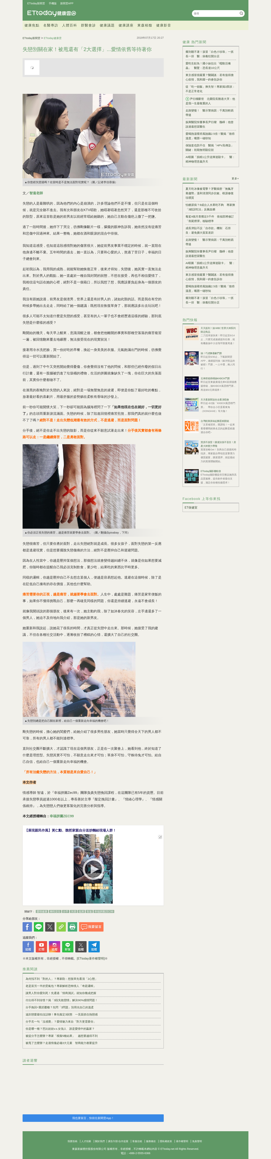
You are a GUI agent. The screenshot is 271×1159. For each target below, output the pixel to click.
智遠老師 (36, 193)
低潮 (81, 911)
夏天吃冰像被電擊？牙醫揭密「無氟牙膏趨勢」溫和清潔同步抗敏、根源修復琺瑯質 (210, 193)
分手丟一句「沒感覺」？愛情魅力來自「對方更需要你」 (61, 1021)
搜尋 (241, 13)
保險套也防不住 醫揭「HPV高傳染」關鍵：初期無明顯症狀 (210, 147)
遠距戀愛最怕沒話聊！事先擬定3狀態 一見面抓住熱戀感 (62, 1014)
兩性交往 (55, 911)
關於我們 (100, 1141)
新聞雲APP (66, 3)
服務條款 (151, 1141)
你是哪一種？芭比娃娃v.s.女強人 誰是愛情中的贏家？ (60, 1028)
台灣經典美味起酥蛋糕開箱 (215, 421)
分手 (65, 911)
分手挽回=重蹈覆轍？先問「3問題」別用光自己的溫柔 (60, 1007)
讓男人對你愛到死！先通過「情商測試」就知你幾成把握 (61, 993)
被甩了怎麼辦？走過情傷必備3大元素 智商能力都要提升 (62, 1043)
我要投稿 (72, 1141)
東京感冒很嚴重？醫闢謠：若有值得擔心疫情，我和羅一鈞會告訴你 (210, 77)
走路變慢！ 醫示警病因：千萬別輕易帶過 (210, 113)
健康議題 (107, 25)
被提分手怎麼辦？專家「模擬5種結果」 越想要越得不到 (62, 1035)
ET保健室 (191, 507)
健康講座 (126, 25)
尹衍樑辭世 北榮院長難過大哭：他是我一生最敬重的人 (210, 101)
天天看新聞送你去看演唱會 (215, 399)
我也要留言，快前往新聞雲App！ (93, 1118)
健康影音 (163, 25)
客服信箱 (137, 1141)
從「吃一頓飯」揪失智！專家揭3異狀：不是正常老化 (210, 89)
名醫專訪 (50, 25)
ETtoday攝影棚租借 (211, 471)
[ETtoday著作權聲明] (91, 958)
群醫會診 (88, 25)
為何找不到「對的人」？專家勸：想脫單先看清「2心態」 (62, 978)
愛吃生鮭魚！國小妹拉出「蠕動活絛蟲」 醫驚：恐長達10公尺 (208, 65)
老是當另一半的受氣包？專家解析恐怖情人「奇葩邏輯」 (61, 985)
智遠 (89, 911)
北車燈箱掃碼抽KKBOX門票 (215, 378)
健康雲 (51, 13)
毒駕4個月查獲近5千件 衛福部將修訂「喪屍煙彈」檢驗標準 (210, 219)
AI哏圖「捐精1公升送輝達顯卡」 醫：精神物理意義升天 (210, 159)
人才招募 (86, 1141)
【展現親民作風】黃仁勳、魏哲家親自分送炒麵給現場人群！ (70, 830)
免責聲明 (197, 1141)
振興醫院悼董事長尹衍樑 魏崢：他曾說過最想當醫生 (210, 124)
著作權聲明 (182, 1141)
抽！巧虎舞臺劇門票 (211, 353)
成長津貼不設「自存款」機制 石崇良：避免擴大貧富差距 (208, 230)
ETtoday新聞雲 (36, 3)
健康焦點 (32, 25)
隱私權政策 (166, 1141)
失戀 (73, 911)
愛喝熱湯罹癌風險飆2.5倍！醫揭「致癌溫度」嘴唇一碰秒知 (210, 136)
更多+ (235, 178)
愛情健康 (42, 911)
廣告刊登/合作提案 (118, 1141)
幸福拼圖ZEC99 (62, 816)
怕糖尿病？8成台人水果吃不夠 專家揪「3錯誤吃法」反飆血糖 (210, 207)
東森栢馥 (144, 25)
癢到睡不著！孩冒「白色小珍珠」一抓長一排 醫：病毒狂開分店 (210, 54)
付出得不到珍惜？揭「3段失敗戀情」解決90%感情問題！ (62, 1000)
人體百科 (69, 25)
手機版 (53, 3)
